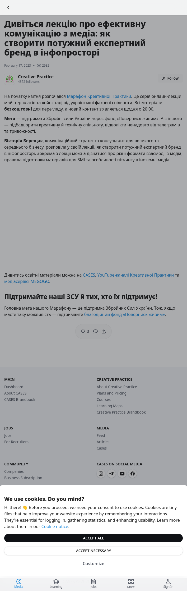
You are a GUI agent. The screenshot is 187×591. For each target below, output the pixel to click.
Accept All (93, 537)
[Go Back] (8, 7)
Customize (93, 563)
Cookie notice (54, 526)
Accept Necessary (93, 550)
